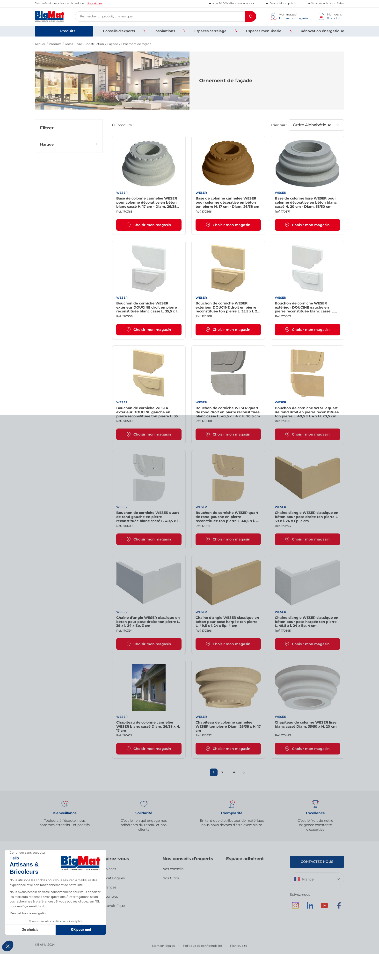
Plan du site (238, 945)
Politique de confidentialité (202, 945)
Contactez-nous (317, 861)
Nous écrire (94, 3)
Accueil (40, 44)
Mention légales (163, 945)
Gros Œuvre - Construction (84, 44)
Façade (112, 44)
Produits (55, 44)
